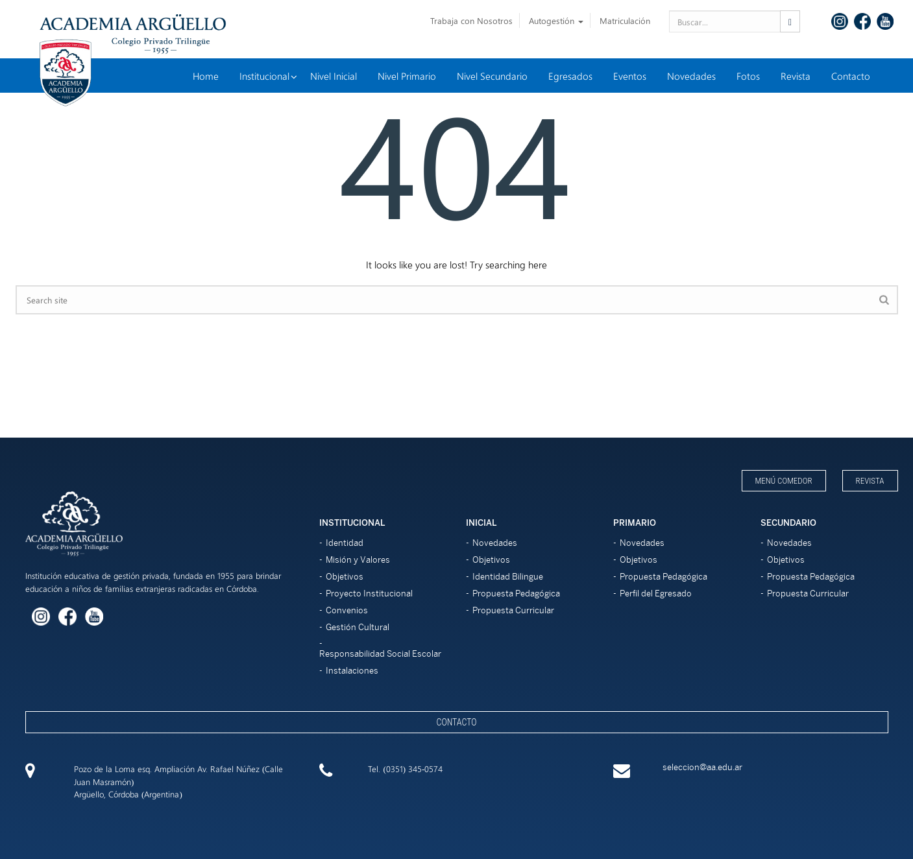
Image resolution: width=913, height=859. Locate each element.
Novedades (494, 543)
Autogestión (556, 20)
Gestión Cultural (357, 627)
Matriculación (625, 20)
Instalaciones (352, 671)
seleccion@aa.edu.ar (702, 767)
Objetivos (344, 577)
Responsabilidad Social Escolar (380, 654)
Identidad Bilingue (507, 577)
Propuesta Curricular (513, 610)
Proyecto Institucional (369, 593)
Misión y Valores (358, 560)
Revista (870, 481)
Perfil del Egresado (656, 593)
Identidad (344, 543)
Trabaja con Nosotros (471, 20)
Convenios (347, 610)
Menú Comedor (783, 481)
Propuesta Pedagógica (516, 593)
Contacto (456, 722)
